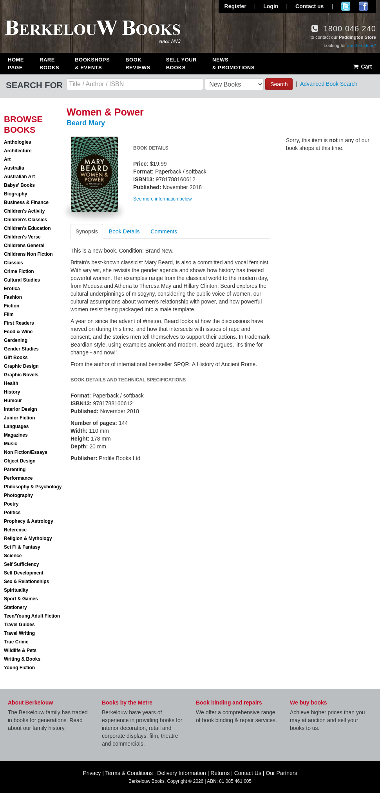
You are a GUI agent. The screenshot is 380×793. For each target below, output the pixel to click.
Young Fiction (19, 667)
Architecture (18, 151)
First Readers (19, 323)
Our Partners (281, 773)
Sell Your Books (181, 63)
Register (235, 6)
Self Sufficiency (21, 564)
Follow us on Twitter (346, 6)
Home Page (16, 63)
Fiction (11, 306)
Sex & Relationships (26, 581)
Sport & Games (21, 599)
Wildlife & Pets (20, 650)
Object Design (20, 461)
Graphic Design (21, 366)
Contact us (309, 6)
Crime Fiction (19, 271)
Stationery (15, 607)
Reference (15, 530)
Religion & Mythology (28, 538)
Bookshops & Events (92, 63)
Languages (16, 426)
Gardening (15, 340)
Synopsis (87, 231)
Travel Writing (19, 633)
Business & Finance (26, 202)
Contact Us (247, 773)
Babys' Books (19, 185)
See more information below (162, 199)
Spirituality (16, 590)
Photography (18, 495)
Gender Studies (21, 349)
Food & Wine (18, 331)
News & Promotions (233, 63)
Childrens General (24, 245)
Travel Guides (19, 624)
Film (9, 314)
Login (270, 6)
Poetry (11, 504)
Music (10, 443)
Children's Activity (24, 211)
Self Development (23, 573)
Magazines (16, 435)
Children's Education (27, 228)
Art (7, 159)
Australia (14, 168)
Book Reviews (137, 63)
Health (11, 383)
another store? (361, 45)
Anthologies (17, 142)
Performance (18, 478)
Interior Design (20, 409)
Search (279, 84)
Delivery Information (181, 773)
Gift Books (16, 357)
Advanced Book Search (328, 84)
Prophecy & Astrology (28, 521)
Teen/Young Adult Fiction (32, 616)
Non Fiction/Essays (25, 452)
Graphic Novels (21, 375)
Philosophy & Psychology (33, 487)
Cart (362, 66)
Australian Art (19, 176)
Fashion (13, 297)
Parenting (14, 469)
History (12, 392)
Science (13, 555)
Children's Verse (22, 237)
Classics (13, 263)
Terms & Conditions (129, 773)
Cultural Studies (22, 280)
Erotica (12, 288)
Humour (13, 400)
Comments (163, 231)
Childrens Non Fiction (28, 254)
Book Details (124, 231)
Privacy (92, 773)
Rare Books (49, 63)
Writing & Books (22, 659)
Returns (220, 773)
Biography (15, 194)
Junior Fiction (19, 418)
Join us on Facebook (363, 6)
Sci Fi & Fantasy (22, 547)
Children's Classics (25, 219)
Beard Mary (86, 123)
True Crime (16, 642)
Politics (12, 512)
